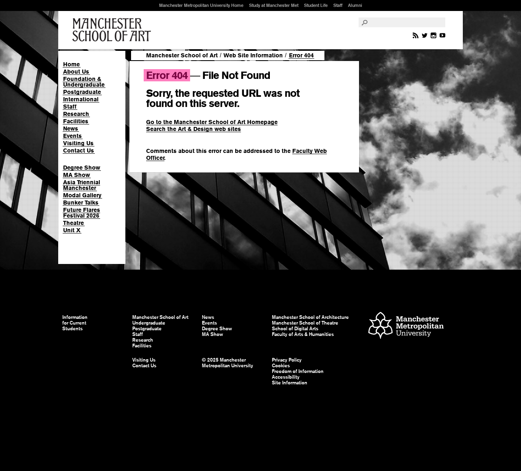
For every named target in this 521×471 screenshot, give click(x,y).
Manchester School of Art (113, 30)
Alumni (355, 5)
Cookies (281, 366)
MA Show (76, 175)
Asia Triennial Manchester (81, 185)
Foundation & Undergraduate (84, 82)
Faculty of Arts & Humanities (303, 334)
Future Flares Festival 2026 (81, 213)
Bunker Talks (81, 202)
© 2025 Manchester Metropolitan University (227, 363)
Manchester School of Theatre (305, 323)
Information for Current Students (75, 322)
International (81, 99)
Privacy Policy (287, 360)
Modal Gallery (82, 195)
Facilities (75, 121)
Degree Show (81, 167)
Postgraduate (82, 92)
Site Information (289, 383)
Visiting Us (78, 143)
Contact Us (78, 150)
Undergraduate (148, 323)
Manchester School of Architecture (310, 317)
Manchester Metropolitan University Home (201, 5)
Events (72, 136)
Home (71, 64)
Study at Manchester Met (273, 5)
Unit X (72, 230)
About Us (76, 71)
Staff (337, 5)
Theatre (73, 223)
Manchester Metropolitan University (406, 326)
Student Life (316, 5)
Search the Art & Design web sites (193, 129)
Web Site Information (253, 55)
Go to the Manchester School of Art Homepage (212, 122)
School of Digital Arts (295, 328)
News (70, 128)
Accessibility (286, 377)
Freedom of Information (298, 371)
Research (76, 114)
